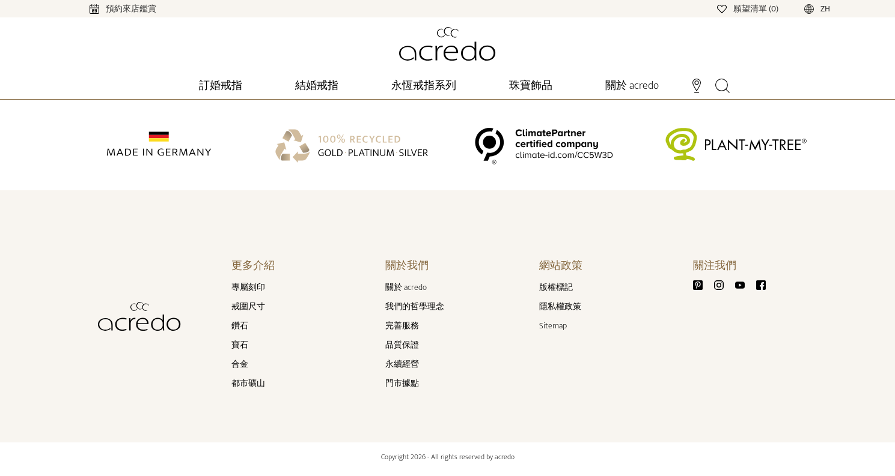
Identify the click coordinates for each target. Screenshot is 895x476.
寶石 (239, 345)
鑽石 (239, 326)
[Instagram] (723, 285)
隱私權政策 (560, 306)
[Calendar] (111, 8)
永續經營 (402, 364)
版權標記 (556, 287)
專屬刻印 (248, 287)
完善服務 (402, 326)
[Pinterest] (702, 285)
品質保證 (402, 345)
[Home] (447, 44)
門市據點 (402, 383)
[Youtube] (744, 285)
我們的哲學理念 (414, 306)
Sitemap (553, 326)
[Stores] (696, 84)
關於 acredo (406, 287)
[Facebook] (761, 285)
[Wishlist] (748, 8)
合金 (239, 364)
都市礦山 (248, 383)
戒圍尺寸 (248, 306)
